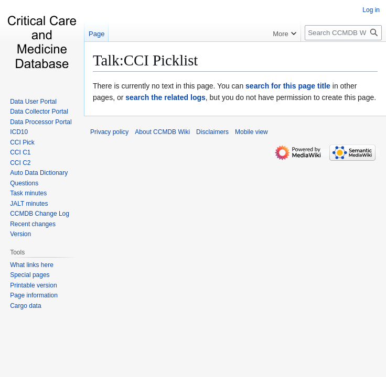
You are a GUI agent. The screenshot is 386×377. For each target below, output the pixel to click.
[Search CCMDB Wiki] (343, 32)
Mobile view (251, 132)
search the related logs (165, 97)
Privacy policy (109, 132)
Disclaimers (212, 132)
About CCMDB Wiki (162, 132)
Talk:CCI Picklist (145, 60)
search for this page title (287, 86)
